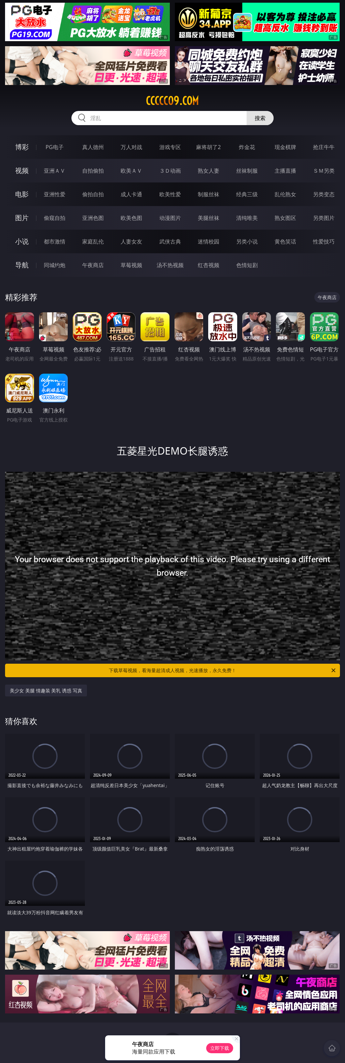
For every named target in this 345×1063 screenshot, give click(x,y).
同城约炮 (54, 265)
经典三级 (247, 194)
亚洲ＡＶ (54, 170)
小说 (22, 241)
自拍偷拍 (93, 170)
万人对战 (131, 147)
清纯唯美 (247, 218)
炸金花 (247, 147)
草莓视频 (131, 265)
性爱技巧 (324, 241)
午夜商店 (93, 265)
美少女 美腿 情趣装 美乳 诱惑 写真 (46, 690)
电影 (22, 194)
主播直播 (285, 170)
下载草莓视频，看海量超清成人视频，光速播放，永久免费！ (223, 670)
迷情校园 (208, 241)
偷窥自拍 (54, 218)
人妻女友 (131, 241)
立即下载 (219, 1048)
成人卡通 (131, 194)
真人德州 (93, 147)
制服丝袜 (208, 194)
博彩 (22, 146)
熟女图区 (285, 218)
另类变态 (324, 194)
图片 (22, 217)
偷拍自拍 (93, 194)
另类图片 (324, 218)
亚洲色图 (93, 218)
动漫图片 (170, 218)
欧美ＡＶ (131, 170)
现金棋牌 (285, 147)
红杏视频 (208, 265)
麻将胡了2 (208, 147)
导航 (22, 264)
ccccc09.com (172, 101)
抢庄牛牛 (324, 147)
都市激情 (54, 241)
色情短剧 (247, 265)
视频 (22, 170)
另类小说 (247, 241)
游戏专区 (170, 147)
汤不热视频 (170, 265)
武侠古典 (170, 241)
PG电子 (54, 147)
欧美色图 (131, 218)
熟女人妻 (208, 170)
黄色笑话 (285, 241)
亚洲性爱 (54, 194)
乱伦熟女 (285, 194)
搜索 (260, 118)
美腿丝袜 (208, 218)
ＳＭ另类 (324, 170)
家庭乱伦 (93, 241)
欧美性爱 (170, 194)
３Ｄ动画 (170, 170)
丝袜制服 (247, 170)
